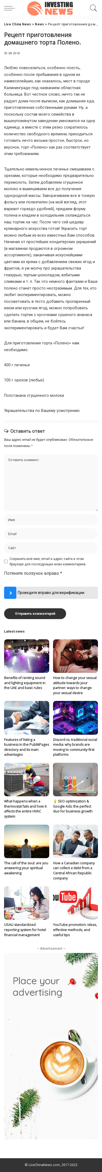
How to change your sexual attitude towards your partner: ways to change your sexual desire (75, 685)
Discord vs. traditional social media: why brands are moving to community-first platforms (75, 747)
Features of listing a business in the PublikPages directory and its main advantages (26, 747)
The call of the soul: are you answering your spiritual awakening (26, 868)
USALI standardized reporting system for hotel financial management (25, 929)
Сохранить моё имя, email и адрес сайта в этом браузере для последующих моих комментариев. (48, 561)
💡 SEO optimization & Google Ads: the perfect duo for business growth (72, 806)
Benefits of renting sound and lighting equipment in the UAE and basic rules (24, 683)
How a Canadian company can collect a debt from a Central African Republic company (74, 871)
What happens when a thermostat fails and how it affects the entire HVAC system (25, 809)
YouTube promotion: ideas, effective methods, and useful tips (75, 929)
